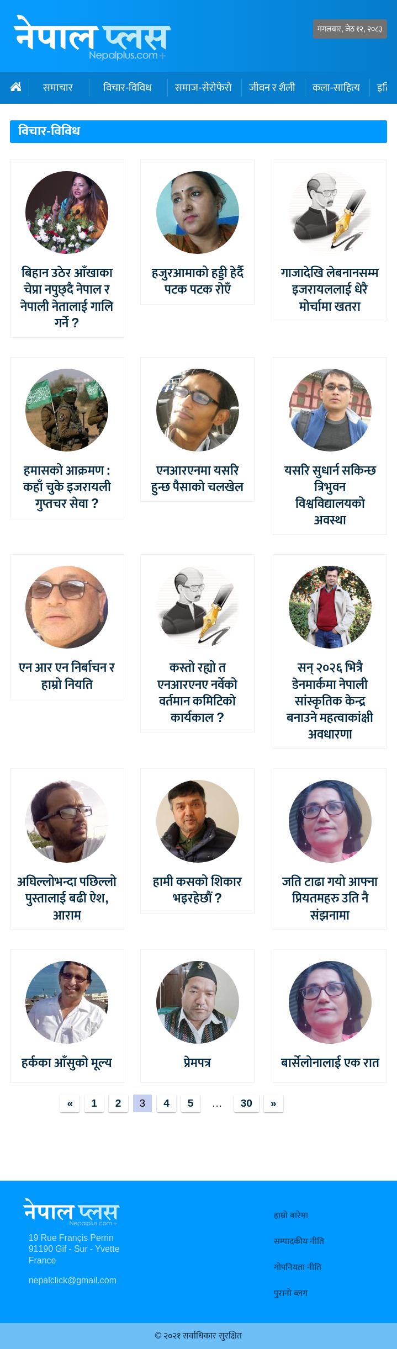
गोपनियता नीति (297, 1267)
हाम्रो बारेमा (291, 1215)
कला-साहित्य (336, 88)
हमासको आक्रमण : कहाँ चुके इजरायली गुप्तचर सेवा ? (67, 487)
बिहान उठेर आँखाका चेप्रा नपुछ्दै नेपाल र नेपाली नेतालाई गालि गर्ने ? (66, 298)
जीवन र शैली (272, 88)
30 (246, 1103)
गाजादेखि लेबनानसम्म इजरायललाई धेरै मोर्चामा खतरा (330, 290)
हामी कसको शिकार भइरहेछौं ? (197, 890)
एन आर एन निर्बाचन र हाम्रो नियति (67, 676)
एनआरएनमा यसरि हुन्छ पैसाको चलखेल (197, 479)
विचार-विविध (127, 88)
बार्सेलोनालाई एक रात (330, 1063)
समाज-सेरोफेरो (203, 88)
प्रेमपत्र (197, 1063)
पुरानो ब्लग (291, 1293)
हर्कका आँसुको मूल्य (67, 1063)
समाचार (58, 88)
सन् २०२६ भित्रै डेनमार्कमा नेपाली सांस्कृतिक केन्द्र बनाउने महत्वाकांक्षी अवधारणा (330, 701)
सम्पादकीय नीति (299, 1241)
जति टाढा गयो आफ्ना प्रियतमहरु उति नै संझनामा (330, 899)
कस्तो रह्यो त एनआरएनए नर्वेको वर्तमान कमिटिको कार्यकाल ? (197, 692)
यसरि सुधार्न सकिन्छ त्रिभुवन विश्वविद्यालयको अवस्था (330, 495)
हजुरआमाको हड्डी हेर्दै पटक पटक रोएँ (198, 281)
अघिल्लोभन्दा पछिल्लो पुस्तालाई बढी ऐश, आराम (67, 899)
